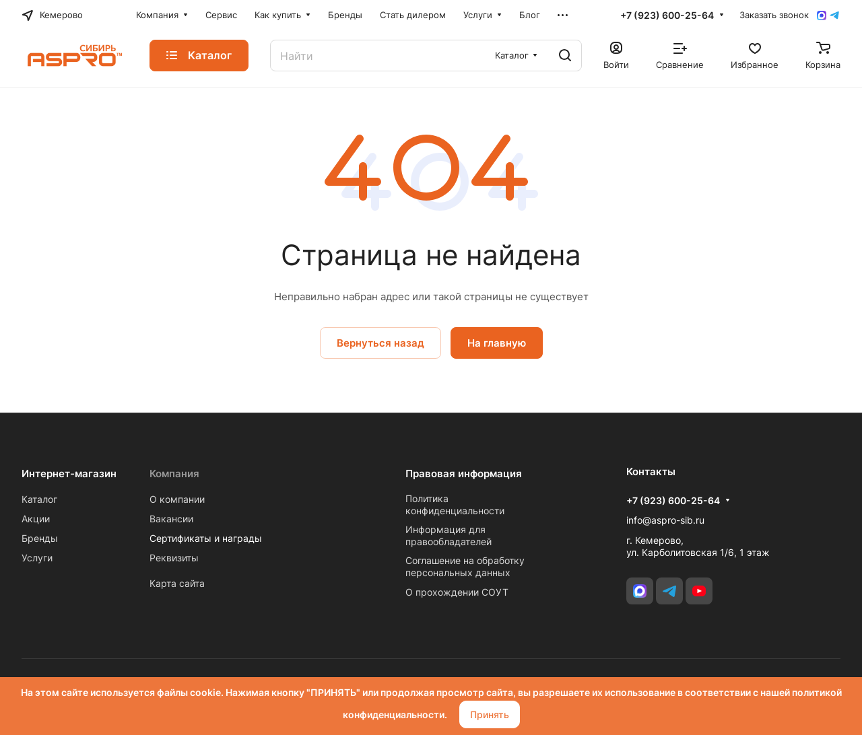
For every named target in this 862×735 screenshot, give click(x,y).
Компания (174, 473)
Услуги (37, 557)
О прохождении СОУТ (456, 592)
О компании (177, 499)
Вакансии (171, 518)
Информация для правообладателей (448, 535)
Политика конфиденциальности (454, 504)
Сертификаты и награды (206, 538)
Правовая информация (463, 473)
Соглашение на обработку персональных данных (465, 566)
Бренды (40, 538)
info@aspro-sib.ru (665, 520)
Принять (489, 714)
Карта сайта (177, 583)
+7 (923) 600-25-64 (667, 15)
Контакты (650, 471)
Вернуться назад (380, 343)
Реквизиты (174, 557)
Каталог (39, 499)
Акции (36, 518)
